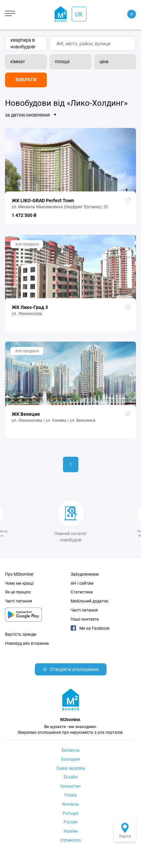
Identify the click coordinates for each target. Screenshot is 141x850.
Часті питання (18, 601)
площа (62, 61)
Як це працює (18, 592)
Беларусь (71, 750)
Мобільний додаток (89, 601)
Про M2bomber (19, 574)
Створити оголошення (71, 669)
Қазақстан (70, 786)
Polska (70, 795)
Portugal (70, 813)
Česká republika (70, 768)
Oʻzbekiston (70, 840)
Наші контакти (85, 619)
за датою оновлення (27, 115)
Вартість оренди (20, 634)
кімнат (17, 61)
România (70, 804)
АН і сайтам (82, 583)
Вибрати (26, 79)
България (70, 759)
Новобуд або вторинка (27, 643)
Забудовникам (85, 574)
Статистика (82, 592)
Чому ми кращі (19, 583)
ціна (104, 61)
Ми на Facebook (90, 628)
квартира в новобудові (22, 43)
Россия (70, 822)
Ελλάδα (71, 777)
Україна (70, 831)
